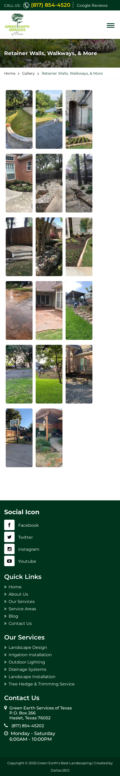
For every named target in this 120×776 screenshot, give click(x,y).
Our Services (22, 601)
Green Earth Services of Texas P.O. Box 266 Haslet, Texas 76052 (40, 713)
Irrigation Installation (30, 654)
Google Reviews (92, 5)
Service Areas (22, 608)
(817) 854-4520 (50, 5)
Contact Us (20, 623)
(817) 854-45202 (26, 725)
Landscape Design (28, 647)
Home (15, 586)
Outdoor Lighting (27, 662)
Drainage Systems (27, 669)
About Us (18, 594)
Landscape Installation (32, 676)
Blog (13, 616)
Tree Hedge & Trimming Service (42, 684)
